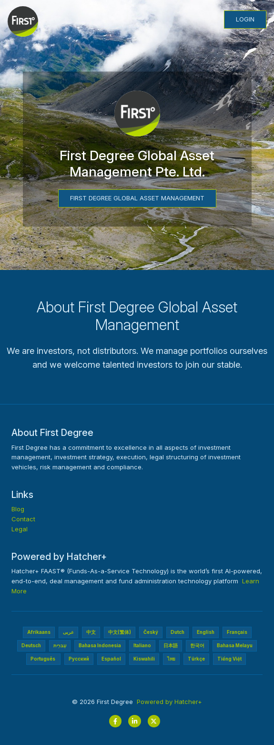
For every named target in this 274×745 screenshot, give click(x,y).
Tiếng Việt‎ (229, 659)
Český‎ (150, 632)
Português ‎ (43, 659)
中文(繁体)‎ (119, 632)
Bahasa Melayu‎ (235, 645)
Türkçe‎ (196, 659)
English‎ (205, 632)
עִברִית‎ (59, 645)
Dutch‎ (177, 632)
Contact (23, 519)
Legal (19, 529)
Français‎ (237, 632)
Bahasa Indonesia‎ (100, 645)
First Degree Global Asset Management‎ (137, 198)
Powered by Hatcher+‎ (169, 701)
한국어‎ (197, 645)
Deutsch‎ (31, 645)
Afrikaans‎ (39, 632)
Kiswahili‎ (144, 659)
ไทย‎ (171, 659)
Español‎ (111, 659)
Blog (17, 509)
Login (245, 19)
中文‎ (91, 632)
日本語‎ (170, 645)
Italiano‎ (142, 645)
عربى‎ (68, 632)
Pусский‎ (79, 659)
